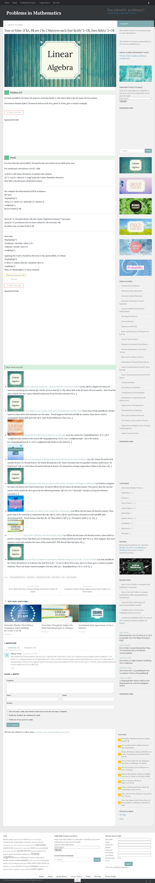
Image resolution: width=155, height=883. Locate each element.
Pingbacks (29, 648)
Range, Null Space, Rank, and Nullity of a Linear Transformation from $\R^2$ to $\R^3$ (136, 754)
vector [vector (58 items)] (28, 869)
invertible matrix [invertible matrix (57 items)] (20, 854)
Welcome (124, 533)
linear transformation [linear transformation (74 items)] (12, 860)
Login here (125, 867)
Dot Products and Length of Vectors (134, 420)
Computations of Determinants (132, 392)
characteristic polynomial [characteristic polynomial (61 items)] (13, 842)
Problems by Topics (28, 3)
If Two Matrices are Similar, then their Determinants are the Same (53, 411)
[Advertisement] (60, 138)
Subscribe (123, 101)
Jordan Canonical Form (129, 433)
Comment (10, 681)
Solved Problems (113, 13)
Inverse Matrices (127, 321)
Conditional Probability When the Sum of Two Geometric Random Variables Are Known (135, 620)
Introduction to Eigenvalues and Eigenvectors (132, 399)
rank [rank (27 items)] (10, 866)
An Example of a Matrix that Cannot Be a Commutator (47, 511)
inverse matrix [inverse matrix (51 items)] (8, 854)
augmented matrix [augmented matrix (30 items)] (18, 839)
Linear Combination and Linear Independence (131, 310)
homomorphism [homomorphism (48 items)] (36, 851)
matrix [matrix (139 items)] (25, 860)
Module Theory (127, 518)
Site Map (122, 815)
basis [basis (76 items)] (26, 839)
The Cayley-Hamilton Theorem (132, 415)
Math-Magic (125, 513)
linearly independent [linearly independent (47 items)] (36, 857)
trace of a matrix (71, 577)
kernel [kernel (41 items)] (29, 854)
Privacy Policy (110, 876)
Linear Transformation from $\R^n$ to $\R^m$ (134, 368)
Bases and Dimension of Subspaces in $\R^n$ (134, 332)
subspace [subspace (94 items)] (35, 866)
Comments (12, 648)
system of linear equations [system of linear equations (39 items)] (11, 869)
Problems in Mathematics (33, 13)
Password (108, 845)
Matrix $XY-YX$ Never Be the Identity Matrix (43, 535)
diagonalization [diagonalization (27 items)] (21, 845)
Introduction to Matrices (130, 286)
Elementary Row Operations (131, 291)
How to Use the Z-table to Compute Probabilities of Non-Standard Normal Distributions (133, 595)
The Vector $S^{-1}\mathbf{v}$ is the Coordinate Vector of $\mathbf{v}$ (134, 671)
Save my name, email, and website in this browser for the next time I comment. (38, 712)
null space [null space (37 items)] (24, 863)
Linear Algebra (15, 25)
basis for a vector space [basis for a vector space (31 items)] (34, 839)
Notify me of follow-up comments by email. (24, 715)
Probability (125, 523)
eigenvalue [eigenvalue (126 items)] (40, 844)
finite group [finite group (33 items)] (39, 848)
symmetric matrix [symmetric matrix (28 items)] (43, 866)
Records (56, 3)
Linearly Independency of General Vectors (132, 350)
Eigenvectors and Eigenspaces (132, 405)
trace (63, 577)
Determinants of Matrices (130, 387)
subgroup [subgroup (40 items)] (27, 866)
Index (121, 819)
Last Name (109, 855)
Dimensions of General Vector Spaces (135, 362)
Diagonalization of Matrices (131, 410)
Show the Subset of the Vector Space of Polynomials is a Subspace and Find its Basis (135, 802)
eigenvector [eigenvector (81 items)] (8, 848)
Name (9, 695)
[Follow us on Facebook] (149, 23)
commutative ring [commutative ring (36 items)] (28, 842)
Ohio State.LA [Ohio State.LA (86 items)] (43, 863)
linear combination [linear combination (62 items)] (21, 857)
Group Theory (126, 503)
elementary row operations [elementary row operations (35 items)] (22, 848)
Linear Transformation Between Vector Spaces (134, 376)
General (124, 498)
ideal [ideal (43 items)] (44, 851)
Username (109, 839)
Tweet (14, 279)
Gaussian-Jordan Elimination (132, 296)
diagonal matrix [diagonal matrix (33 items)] (30, 845)
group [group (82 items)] (45, 848)
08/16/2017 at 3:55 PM (30, 654)
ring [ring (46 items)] (13, 866)
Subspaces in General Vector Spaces (134, 344)
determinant (30, 577)
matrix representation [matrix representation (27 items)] (34, 860)
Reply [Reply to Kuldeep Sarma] (12, 668)
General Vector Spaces (129, 339)
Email (64, 695)
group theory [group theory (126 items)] (23, 850)
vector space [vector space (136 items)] (37, 868)
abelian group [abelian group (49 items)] (8, 839)
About (14, 3)
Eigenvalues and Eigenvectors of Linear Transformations (135, 426)
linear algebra (56, 577)
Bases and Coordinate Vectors (132, 357)
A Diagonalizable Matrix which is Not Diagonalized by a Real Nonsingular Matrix (134, 683)
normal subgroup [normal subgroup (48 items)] (14, 863)
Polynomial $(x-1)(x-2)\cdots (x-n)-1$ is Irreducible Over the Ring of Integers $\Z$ (135, 638)
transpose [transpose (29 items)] (22, 869)
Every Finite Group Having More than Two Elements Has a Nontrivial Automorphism (134, 650)
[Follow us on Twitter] (146, 23)
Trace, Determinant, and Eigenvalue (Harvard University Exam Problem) (55, 459)
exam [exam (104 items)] (32, 847)
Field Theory (126, 493)
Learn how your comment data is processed (52, 732)
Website (9, 703)
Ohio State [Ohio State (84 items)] (32, 863)
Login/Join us (45, 3)
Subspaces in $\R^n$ (129, 326)
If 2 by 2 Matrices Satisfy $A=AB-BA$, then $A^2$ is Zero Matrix (51, 386)
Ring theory (125, 528)
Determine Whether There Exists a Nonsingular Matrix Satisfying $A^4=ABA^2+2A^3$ (18, 628)
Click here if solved (15, 275)
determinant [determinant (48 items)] (38, 842)
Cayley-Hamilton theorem (17, 577)
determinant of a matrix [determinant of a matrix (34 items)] (10, 845)
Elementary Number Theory (131, 488)
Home (7, 3)
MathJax (122, 547)
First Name (109, 853)
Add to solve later (15, 112)
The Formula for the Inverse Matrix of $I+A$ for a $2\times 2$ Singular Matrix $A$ (59, 483)
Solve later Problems (128, 13)
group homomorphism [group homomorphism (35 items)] (10, 851)
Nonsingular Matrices (129, 316)
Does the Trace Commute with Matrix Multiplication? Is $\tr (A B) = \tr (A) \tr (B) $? (60, 559)
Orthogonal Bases (128, 382)
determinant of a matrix (43, 577)
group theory (61, 876)
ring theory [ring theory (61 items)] (19, 866)
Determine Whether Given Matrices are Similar (45, 435)
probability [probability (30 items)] (6, 866)
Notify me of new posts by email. (21, 720)
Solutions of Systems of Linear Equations (131, 302)
